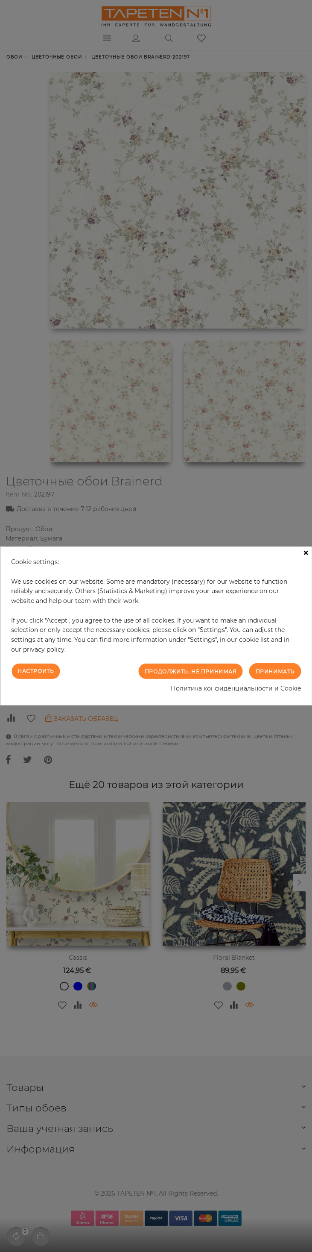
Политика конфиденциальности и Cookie (236, 688)
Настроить (35, 670)
